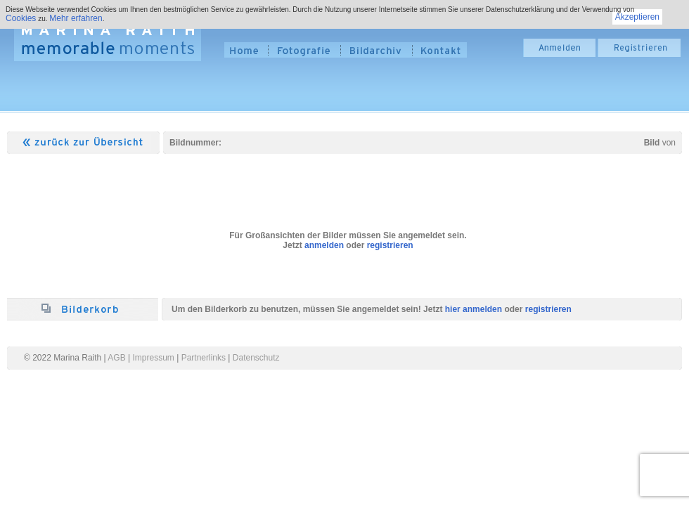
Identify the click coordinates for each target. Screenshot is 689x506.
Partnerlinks (203, 358)
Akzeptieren (637, 17)
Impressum (153, 358)
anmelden (324, 245)
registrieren (390, 245)
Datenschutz (256, 358)
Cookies (21, 18)
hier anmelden (473, 309)
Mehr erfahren (75, 18)
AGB (116, 358)
